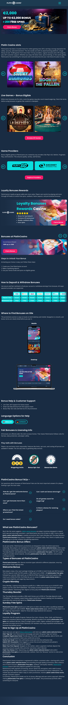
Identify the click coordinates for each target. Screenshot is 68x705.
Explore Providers (34, 177)
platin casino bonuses (29, 531)
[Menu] (59, 3)
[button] (3, 74)
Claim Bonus (12, 27)
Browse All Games (34, 138)
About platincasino (26, 632)
